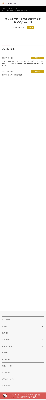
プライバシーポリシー (8, 379)
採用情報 (4, 353)
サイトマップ (6, 372)
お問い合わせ (6, 386)
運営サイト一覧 (6, 366)
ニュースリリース (12, 8)
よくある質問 (6, 359)
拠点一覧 (4, 333)
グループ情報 (6, 320)
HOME (3, 8)
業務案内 (4, 326)
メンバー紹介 (6, 340)
